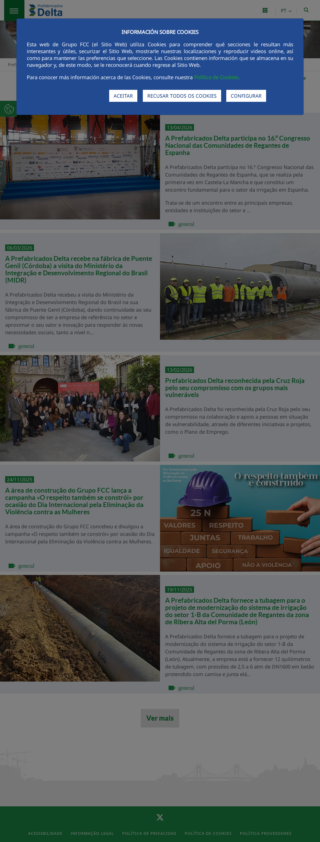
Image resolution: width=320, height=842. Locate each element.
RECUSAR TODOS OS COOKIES (182, 96)
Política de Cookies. (217, 77)
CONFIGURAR (246, 96)
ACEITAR (123, 96)
